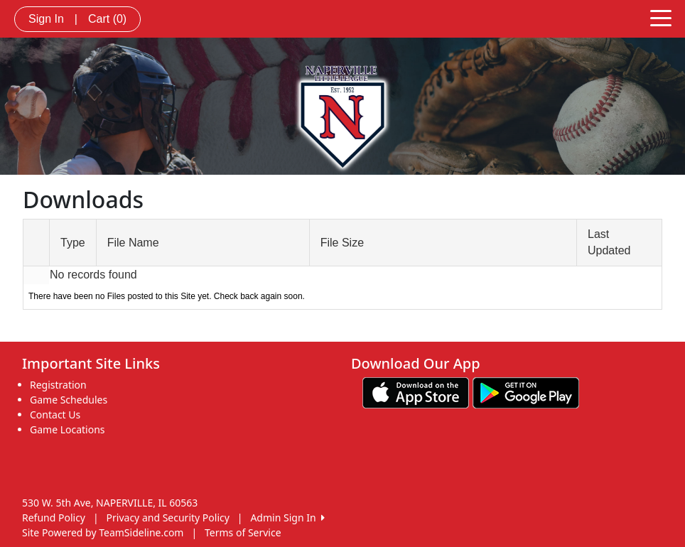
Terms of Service (243, 532)
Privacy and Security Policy (168, 517)
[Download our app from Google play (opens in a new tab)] (526, 392)
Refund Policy (53, 517)
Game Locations (67, 429)
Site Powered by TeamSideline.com (102, 532)
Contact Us (55, 414)
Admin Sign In (287, 517)
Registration (58, 384)
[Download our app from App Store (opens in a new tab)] (415, 392)
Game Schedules (68, 399)
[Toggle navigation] (661, 17)
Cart (107, 19)
